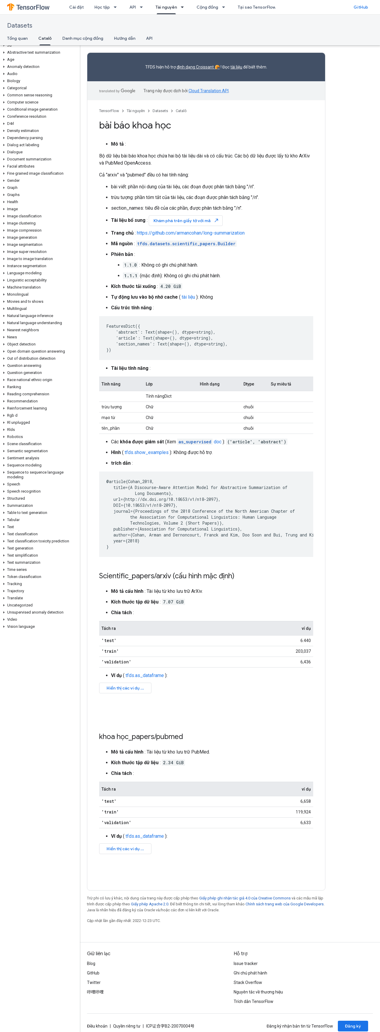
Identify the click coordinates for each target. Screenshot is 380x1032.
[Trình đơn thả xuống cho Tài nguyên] (184, 7)
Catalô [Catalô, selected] (45, 38)
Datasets (19, 25)
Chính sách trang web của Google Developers (285, 904)
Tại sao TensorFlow (257, 7)
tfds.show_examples (147, 452)
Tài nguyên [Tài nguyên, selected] (166, 7)
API (132, 7)
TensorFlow (109, 111)
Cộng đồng (207, 7)
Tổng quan (17, 38)
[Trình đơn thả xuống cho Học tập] (117, 7)
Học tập (102, 7)
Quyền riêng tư (126, 1026)
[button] (38, 45)
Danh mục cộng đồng (82, 38)
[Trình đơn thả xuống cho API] (143, 7)
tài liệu (236, 67)
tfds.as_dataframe (145, 675)
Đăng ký (353, 1026)
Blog (91, 963)
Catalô (181, 111)
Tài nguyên (136, 111)
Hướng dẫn (124, 38)
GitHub (361, 7)
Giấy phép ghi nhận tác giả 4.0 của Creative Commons (245, 898)
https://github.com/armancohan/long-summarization (191, 233)
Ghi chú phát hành (250, 973)
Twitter (94, 982)
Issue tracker (246, 963)
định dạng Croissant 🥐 (198, 67)
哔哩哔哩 (95, 992)
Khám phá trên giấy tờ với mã (186, 220)
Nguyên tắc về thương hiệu (258, 992)
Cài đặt (76, 7)
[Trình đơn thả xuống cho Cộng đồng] (225, 7)
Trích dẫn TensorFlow (253, 1001)
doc (199, 442)
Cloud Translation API (209, 90)
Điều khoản (97, 1026)
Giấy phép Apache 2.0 (149, 904)
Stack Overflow (248, 982)
